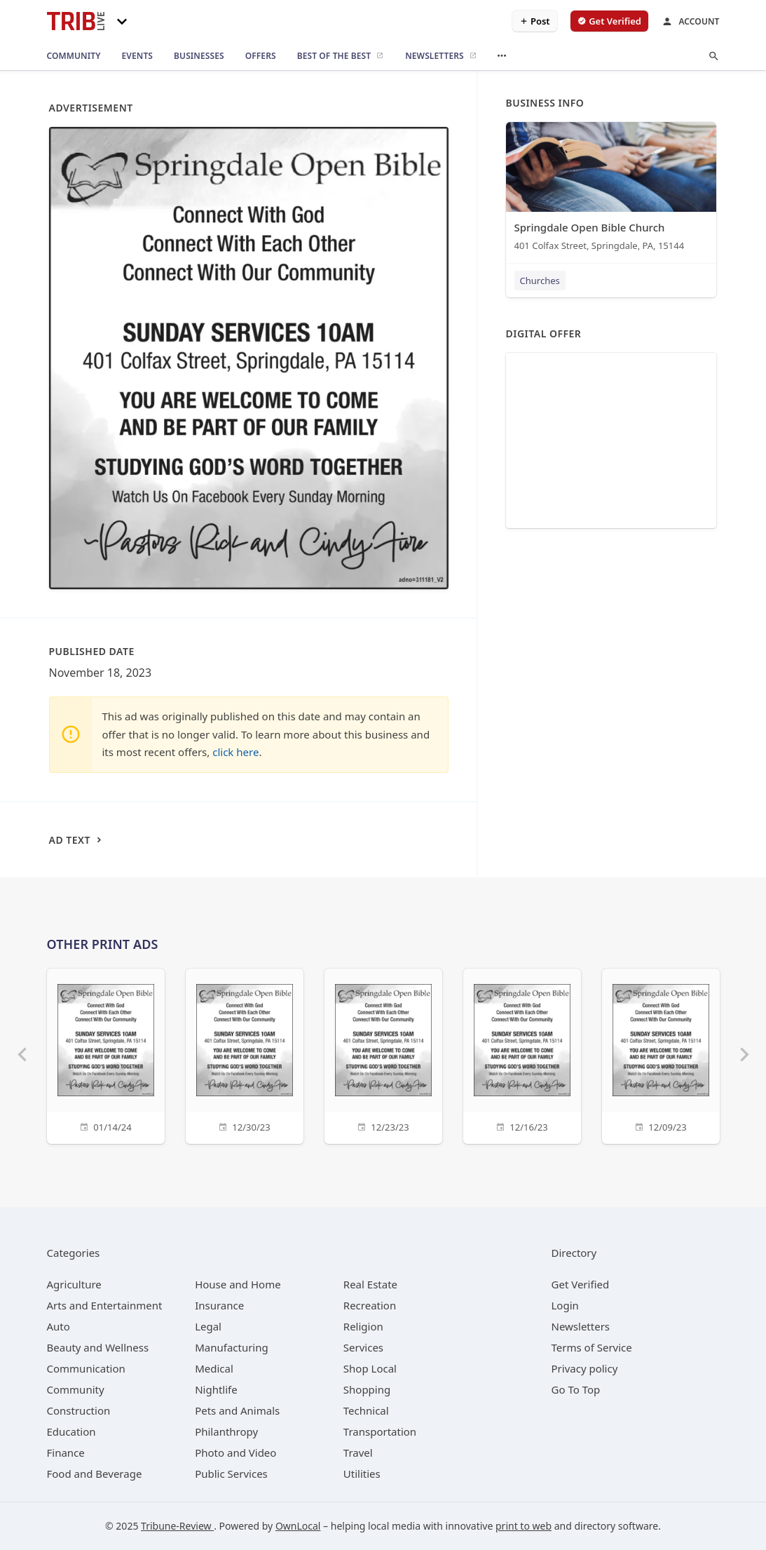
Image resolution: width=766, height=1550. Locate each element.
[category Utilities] (362, 1474)
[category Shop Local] (370, 1368)
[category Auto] (58, 1326)
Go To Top (576, 1389)
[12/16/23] (522, 1054)
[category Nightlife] (216, 1389)
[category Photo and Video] (235, 1452)
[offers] (260, 56)
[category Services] (363, 1347)
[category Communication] (86, 1368)
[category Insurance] (219, 1305)
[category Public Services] (231, 1474)
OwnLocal (298, 1525)
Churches (540, 280)
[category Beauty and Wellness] (98, 1347)
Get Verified (581, 1284)
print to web (523, 1525)
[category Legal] (208, 1326)
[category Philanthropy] (226, 1431)
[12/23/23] (383, 1054)
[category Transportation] (379, 1431)
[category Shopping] (366, 1389)
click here (235, 752)
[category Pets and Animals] (237, 1410)
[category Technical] (366, 1410)
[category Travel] (358, 1452)
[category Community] (75, 1389)
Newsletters (581, 1326)
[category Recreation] (369, 1305)
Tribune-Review (177, 1525)
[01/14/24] (105, 1054)
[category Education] (71, 1431)
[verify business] (609, 21)
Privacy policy (585, 1368)
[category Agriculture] (74, 1284)
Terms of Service (592, 1347)
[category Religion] (363, 1326)
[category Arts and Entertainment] (105, 1305)
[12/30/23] (244, 1054)
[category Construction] (79, 1410)
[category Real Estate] (370, 1284)
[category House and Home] (238, 1284)
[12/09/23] (660, 1054)
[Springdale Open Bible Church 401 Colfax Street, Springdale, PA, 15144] (611, 190)
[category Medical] (214, 1368)
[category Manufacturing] (231, 1347)
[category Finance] (66, 1452)
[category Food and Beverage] (94, 1474)
